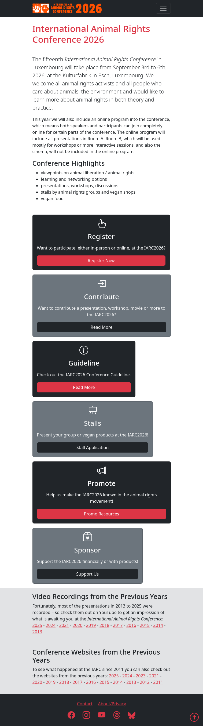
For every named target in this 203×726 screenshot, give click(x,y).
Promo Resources (101, 514)
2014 (158, 625)
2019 (91, 625)
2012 (145, 682)
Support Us (87, 574)
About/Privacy (112, 704)
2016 (131, 625)
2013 (37, 632)
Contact (85, 704)
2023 (141, 676)
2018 (104, 625)
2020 (78, 625)
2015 (145, 625)
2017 (118, 625)
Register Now (101, 260)
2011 (158, 682)
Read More (101, 327)
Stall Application (92, 447)
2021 (64, 625)
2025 (37, 625)
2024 (51, 625)
